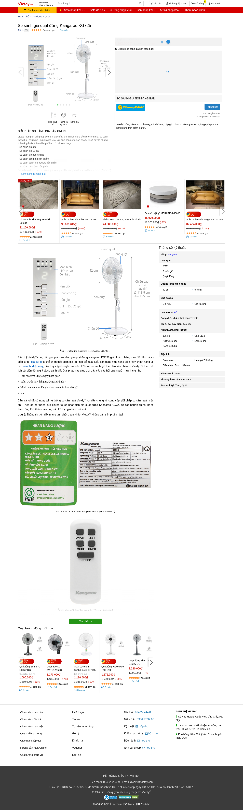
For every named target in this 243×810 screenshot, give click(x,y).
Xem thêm (85, 621)
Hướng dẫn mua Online (33, 747)
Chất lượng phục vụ (31, 754)
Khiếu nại (78, 740)
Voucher (77, 747)
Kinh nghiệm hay (176, 3)
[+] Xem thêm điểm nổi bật (31, 173)
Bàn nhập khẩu (146, 10)
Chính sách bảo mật (31, 726)
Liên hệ (76, 754)
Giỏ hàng (198, 3)
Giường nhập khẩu (121, 10)
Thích (20, 30)
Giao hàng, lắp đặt (30, 740)
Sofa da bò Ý (98, 10)
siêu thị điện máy (33, 366)
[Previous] (20, 72)
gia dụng (36, 361)
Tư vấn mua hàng (83, 726)
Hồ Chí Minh (130, 39)
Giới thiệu (78, 712)
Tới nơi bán (212, 107)
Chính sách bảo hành (32, 712)
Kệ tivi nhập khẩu (169, 10)
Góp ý (75, 733)
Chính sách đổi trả (30, 719)
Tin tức (156, 3)
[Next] (108, 72)
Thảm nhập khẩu (195, 10)
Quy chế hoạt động (31, 733)
